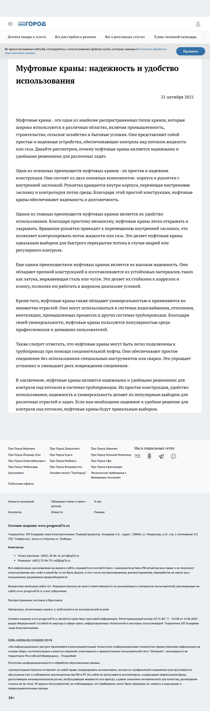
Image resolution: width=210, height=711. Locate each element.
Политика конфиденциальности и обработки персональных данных (54, 663)
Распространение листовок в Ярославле (35, 600)
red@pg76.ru (61, 560)
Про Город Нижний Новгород (111, 455)
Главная (99, 512)
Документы (16, 473)
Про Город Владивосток (66, 467)
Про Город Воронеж (21, 448)
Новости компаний (21, 501)
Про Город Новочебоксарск (26, 461)
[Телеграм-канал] (161, 456)
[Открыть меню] (10, 24)
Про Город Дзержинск (65, 448)
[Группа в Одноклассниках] (149, 456)
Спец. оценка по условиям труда (30, 639)
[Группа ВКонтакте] (137, 456)
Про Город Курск (61, 455)
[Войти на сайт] (198, 24)
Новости (57, 512)
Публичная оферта (21, 483)
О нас (98, 501)
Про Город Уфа (101, 461)
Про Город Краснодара (106, 467)
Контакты (14, 512)
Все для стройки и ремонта (75, 37)
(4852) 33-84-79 (42, 560)
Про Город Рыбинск (63, 461)
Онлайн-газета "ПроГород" (68, 473)
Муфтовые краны (34, 120)
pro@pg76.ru (70, 555)
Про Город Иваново (104, 448)
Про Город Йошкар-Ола (24, 455)
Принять (190, 51)
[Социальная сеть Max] (174, 456)
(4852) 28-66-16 (50, 555)
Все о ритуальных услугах (125, 37)
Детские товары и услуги (27, 37)
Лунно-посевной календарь (175, 37)
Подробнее (68, 656)
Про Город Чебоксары (23, 467)
